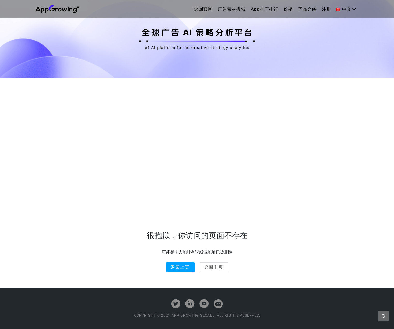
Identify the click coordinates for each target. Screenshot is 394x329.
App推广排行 (264, 9)
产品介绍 (307, 9)
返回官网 (203, 9)
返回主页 (214, 267)
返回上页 (180, 267)
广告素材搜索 (232, 9)
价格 (288, 9)
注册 (326, 9)
